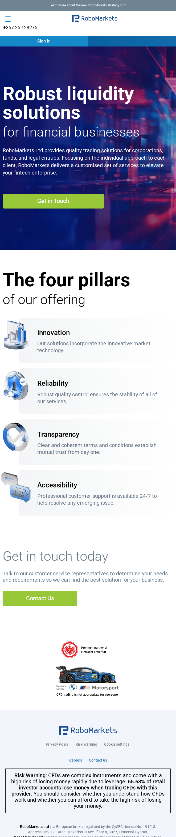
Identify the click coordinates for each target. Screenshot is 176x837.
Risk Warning (86, 744)
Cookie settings (116, 744)
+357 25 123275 (20, 27)
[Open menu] (8, 19)
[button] (94, 19)
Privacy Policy (57, 744)
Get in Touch (53, 201)
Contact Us (40, 598)
